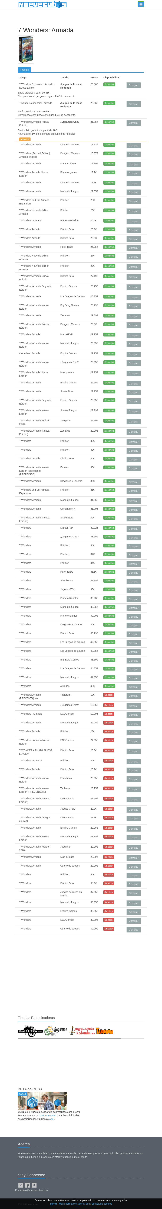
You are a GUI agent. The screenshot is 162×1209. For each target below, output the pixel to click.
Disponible (109, 84)
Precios (25, 69)
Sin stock (108, 695)
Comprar (133, 85)
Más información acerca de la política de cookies (85, 1203)
